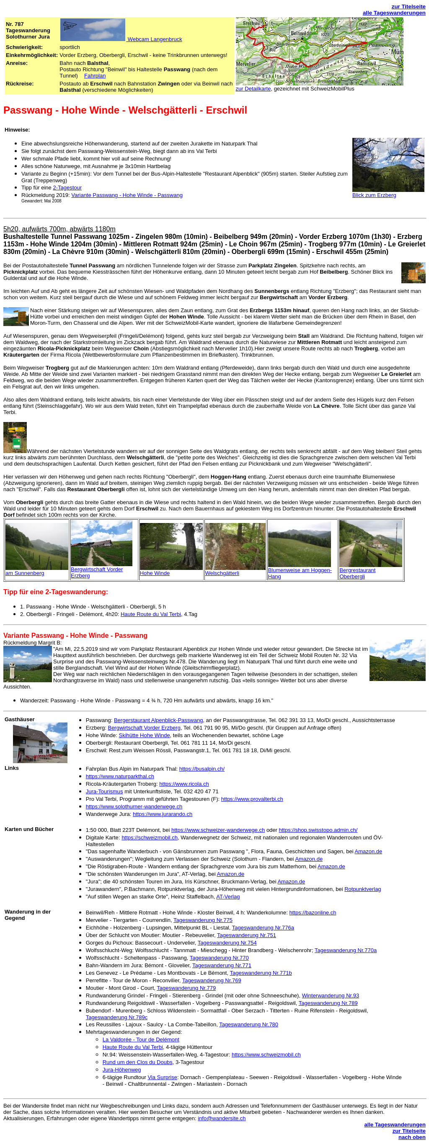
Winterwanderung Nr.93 (330, 995)
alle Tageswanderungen (394, 13)
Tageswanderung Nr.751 (246, 935)
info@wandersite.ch (222, 1118)
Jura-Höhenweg (122, 1070)
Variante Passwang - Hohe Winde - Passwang (127, 195)
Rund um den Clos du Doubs (138, 1062)
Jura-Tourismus (104, 791)
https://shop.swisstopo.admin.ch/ (318, 830)
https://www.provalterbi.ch (252, 799)
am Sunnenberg (24, 573)
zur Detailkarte (253, 88)
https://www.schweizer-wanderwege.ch (218, 830)
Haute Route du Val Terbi (151, 614)
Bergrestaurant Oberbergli (357, 573)
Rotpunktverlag (362, 889)
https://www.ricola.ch (184, 784)
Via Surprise (162, 1077)
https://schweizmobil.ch (149, 837)
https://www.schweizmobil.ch (266, 1054)
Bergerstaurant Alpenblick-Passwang (158, 720)
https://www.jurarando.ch (162, 814)
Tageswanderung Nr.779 (186, 988)
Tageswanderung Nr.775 (203, 920)
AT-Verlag (228, 896)
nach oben (412, 1137)
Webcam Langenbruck (154, 39)
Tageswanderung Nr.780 (248, 1024)
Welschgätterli (222, 573)
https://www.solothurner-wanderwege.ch (134, 806)
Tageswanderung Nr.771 (221, 965)
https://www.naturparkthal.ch (120, 776)
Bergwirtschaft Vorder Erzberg (144, 728)
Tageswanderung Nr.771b (261, 973)
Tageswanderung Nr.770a (346, 950)
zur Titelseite (409, 6)
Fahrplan (95, 75)
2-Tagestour (67, 187)
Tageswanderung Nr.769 (211, 980)
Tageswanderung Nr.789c (116, 1017)
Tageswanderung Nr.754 (227, 943)
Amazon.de (368, 851)
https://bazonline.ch (312, 912)
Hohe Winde (155, 573)
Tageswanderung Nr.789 (328, 1003)
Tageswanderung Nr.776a (263, 927)
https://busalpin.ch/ (202, 769)
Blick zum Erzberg (374, 195)
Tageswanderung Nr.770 (219, 958)
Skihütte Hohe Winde (144, 735)
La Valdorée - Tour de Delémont (141, 1039)
